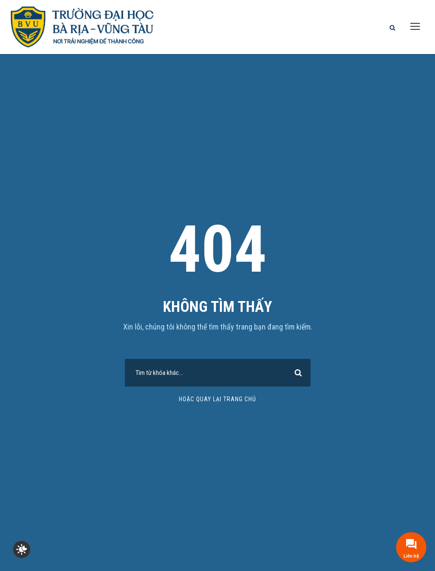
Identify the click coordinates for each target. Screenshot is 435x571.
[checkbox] (21, 549)
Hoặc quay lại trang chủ (217, 399)
